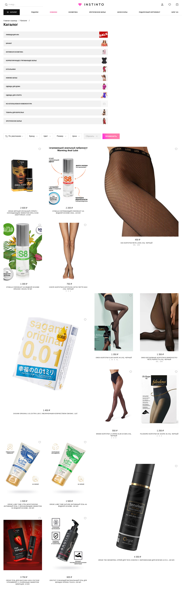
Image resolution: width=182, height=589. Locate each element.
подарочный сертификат (149, 12)
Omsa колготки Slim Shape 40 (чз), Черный (114, 290)
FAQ (4, 566)
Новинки (53, 12)
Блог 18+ (175, 12)
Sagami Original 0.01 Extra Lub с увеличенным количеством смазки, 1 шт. (45, 346)
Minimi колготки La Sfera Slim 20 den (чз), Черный (113, 367)
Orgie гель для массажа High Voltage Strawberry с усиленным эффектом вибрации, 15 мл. (22, 515)
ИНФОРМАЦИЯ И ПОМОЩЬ (57, 548)
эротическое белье (97, 12)
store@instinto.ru (142, 557)
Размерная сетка (54, 562)
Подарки (34, 12)
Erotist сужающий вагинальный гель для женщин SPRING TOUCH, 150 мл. (68, 514)
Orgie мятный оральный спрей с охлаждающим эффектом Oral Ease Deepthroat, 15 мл (23, 145)
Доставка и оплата (55, 552)
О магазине (8, 552)
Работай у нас (9, 562)
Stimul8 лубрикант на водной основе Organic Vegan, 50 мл (22, 221)
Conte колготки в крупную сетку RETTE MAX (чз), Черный (68, 221)
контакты (139, 548)
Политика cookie (98, 557)
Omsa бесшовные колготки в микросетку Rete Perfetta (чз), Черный (159, 291)
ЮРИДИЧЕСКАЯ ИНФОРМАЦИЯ (102, 548)
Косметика (73, 12)
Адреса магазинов (11, 557)
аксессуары (122, 12)
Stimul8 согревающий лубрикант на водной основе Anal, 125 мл (68, 145)
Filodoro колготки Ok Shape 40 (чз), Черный (159, 367)
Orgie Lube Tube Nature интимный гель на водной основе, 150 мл (68, 438)
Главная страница (10, 21)
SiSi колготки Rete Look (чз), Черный (136, 176)
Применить (111, 69)
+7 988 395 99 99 (140, 552)
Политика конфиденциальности (104, 552)
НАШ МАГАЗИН (9, 548)
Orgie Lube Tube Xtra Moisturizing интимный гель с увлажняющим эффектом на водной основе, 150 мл (23, 439)
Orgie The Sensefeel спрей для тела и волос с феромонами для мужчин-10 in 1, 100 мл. (136, 493)
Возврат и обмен (54, 557)
